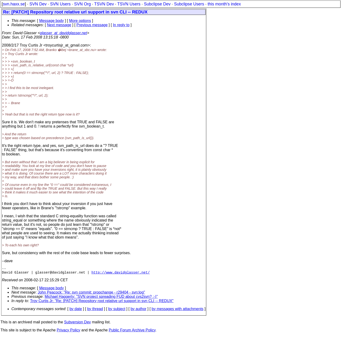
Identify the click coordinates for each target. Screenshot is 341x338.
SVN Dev (37, 4)
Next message (59, 25)
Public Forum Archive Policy (132, 332)
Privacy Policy (68, 332)
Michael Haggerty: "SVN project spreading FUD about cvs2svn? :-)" (101, 298)
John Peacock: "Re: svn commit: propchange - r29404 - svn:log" (91, 294)
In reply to (121, 25)
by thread (95, 311)
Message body (51, 21)
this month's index (224, 4)
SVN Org (82, 4)
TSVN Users (128, 4)
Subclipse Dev (157, 4)
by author (138, 311)
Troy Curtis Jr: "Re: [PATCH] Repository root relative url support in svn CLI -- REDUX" (102, 303)
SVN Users (60, 4)
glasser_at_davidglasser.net (63, 33)
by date (75, 311)
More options (80, 21)
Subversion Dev (77, 324)
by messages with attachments (177, 311)
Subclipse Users (189, 4)
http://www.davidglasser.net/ (120, 274)
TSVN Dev (104, 4)
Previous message (92, 25)
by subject (116, 311)
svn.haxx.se (14, 4)
